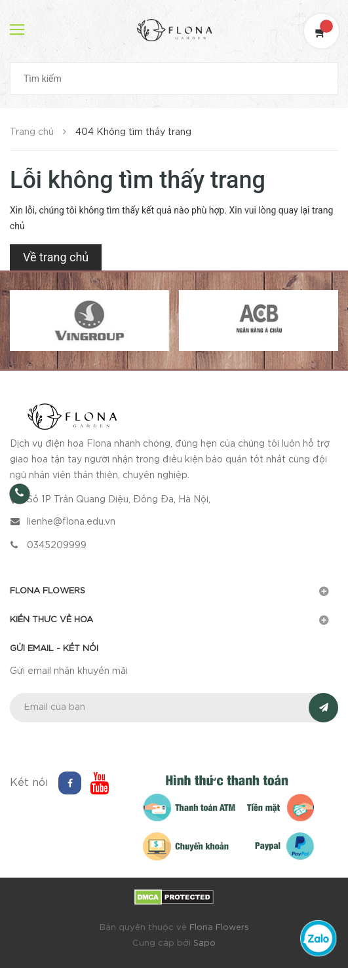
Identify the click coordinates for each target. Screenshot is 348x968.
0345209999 (57, 545)
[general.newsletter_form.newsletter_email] (174, 707)
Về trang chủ (55, 257)
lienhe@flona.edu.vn (71, 522)
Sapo (204, 943)
